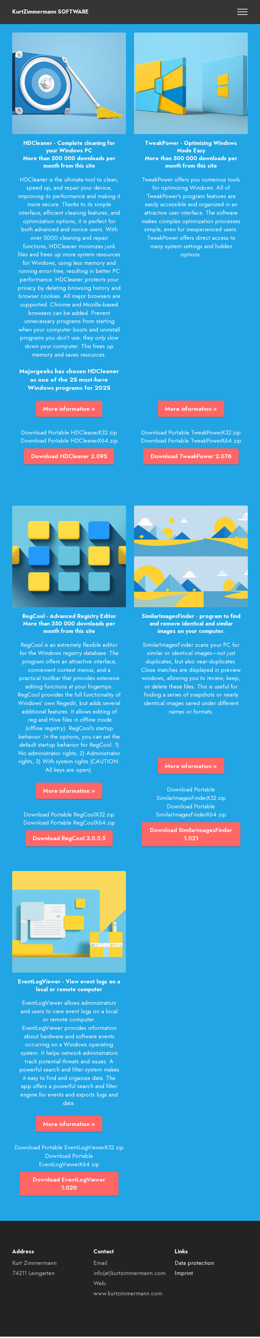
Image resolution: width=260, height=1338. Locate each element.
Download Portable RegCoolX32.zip (69, 814)
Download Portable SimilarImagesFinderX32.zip (191, 794)
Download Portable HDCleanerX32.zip (69, 432)
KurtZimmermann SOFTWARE (50, 12)
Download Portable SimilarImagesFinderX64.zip (191, 811)
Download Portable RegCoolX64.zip (69, 823)
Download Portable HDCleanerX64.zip (69, 441)
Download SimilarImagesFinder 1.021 (191, 834)
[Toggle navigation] (242, 11)
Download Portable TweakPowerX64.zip (191, 441)
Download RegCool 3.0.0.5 (69, 838)
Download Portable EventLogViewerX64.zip (69, 1161)
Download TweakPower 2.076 (191, 456)
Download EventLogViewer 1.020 (69, 1184)
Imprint (184, 1274)
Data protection (194, 1264)
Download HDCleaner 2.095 (69, 456)
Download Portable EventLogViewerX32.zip (69, 1148)
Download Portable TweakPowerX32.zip (191, 432)
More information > (69, 408)
